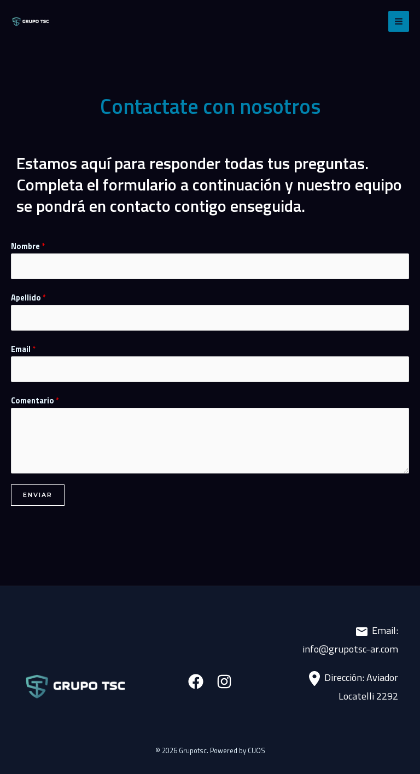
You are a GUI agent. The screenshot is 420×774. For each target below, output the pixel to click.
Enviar (37, 495)
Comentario (35, 400)
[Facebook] (195, 681)
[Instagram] (224, 681)
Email (23, 349)
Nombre (28, 246)
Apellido (28, 297)
